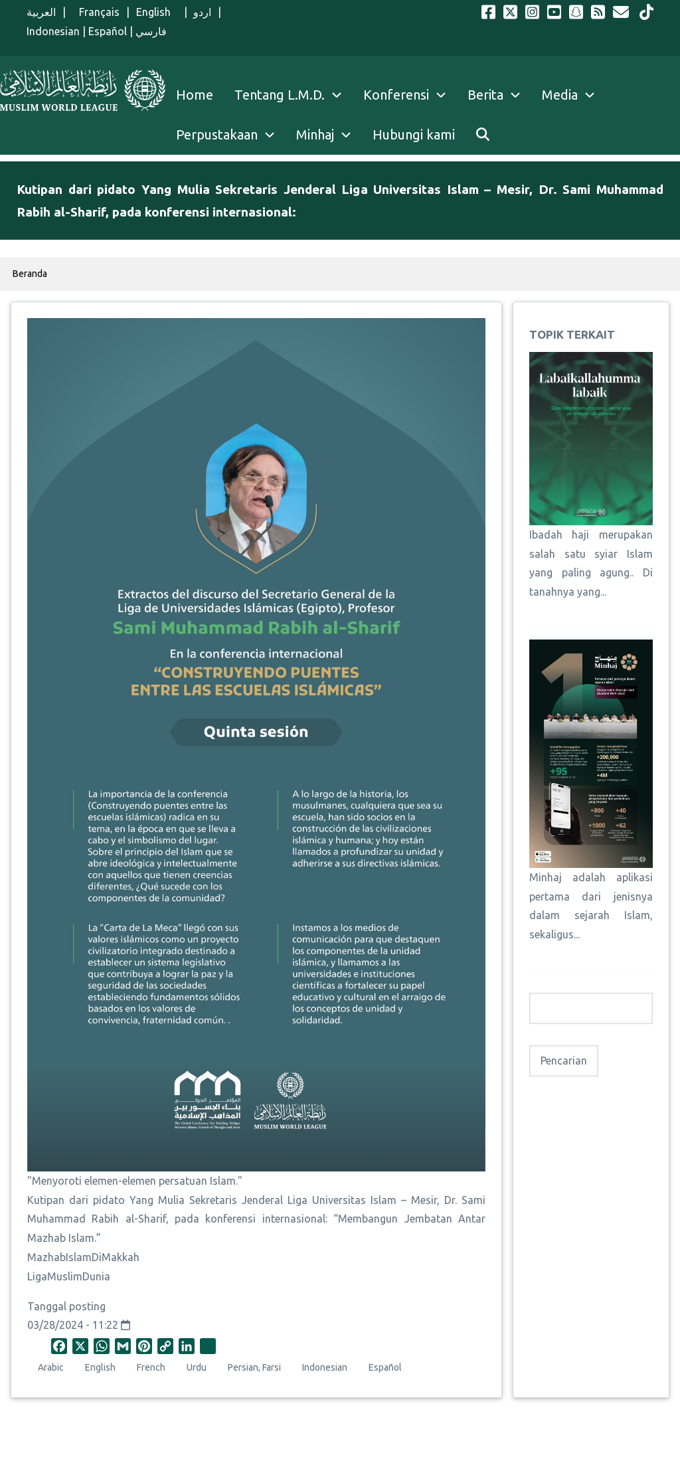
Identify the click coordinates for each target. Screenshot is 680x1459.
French (151, 1367)
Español (107, 31)
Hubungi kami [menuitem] (414, 134)
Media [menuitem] (560, 94)
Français (96, 12)
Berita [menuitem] (485, 94)
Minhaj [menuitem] (315, 134)
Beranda (30, 273)
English (156, 12)
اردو (202, 12)
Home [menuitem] (194, 94)
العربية (41, 12)
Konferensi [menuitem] (396, 94)
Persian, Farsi (254, 1367)
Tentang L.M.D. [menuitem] (279, 94)
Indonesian (53, 31)
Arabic (51, 1367)
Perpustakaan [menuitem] (217, 134)
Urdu (197, 1367)
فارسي (151, 31)
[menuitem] (483, 135)
